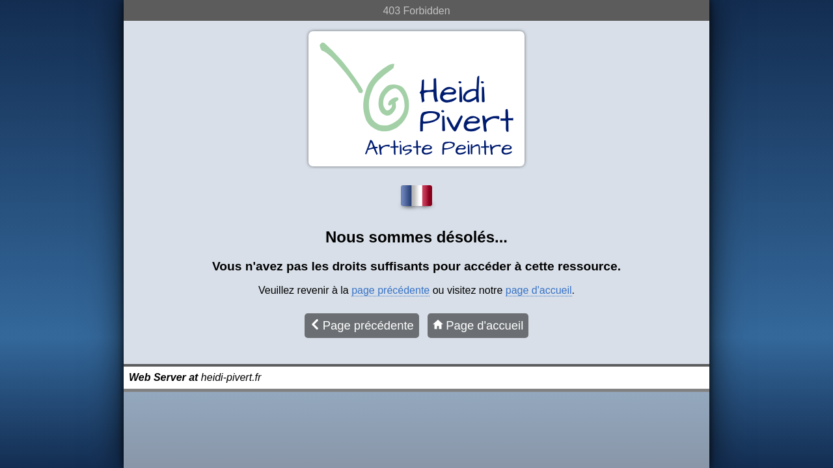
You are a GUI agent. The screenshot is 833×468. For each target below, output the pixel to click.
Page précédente (362, 325)
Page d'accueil (478, 325)
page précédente (390, 290)
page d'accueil (539, 290)
